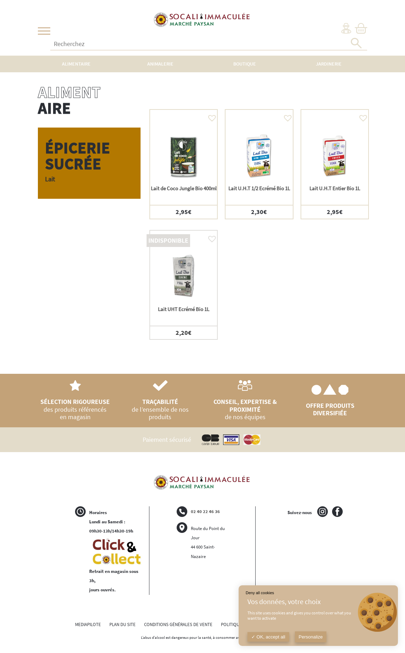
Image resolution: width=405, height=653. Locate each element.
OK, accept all (268, 637)
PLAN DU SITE (122, 624)
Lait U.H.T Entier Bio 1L (334, 188)
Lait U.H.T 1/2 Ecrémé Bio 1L (259, 188)
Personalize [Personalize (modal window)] (311, 637)
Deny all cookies (260, 593)
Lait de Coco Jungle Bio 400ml (184, 188)
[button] (210, 116)
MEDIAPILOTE (88, 624)
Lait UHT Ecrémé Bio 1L (183, 309)
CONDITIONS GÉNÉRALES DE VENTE (178, 624)
